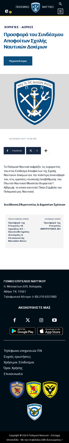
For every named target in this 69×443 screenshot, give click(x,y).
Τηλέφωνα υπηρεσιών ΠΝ (23, 351)
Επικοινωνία (13, 374)
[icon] (61, 11)
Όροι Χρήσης (13, 368)
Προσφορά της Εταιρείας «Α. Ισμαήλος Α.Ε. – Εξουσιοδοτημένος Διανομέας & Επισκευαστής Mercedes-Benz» (19, 232)
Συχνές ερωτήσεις (17, 356)
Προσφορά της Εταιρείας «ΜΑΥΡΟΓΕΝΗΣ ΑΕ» (50, 226)
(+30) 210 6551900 (44, 296)
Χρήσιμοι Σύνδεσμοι (19, 362)
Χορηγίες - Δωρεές (18, 27)
